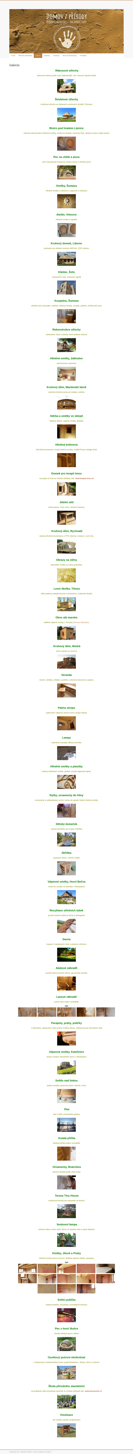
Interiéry (47, 56)
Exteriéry (56, 56)
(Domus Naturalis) (81, 622)
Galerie (38, 56)
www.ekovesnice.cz (93, 1391)
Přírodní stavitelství (25, 56)
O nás (13, 56)
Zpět (66, 1006)
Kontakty (83, 56)
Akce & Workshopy (70, 56)
